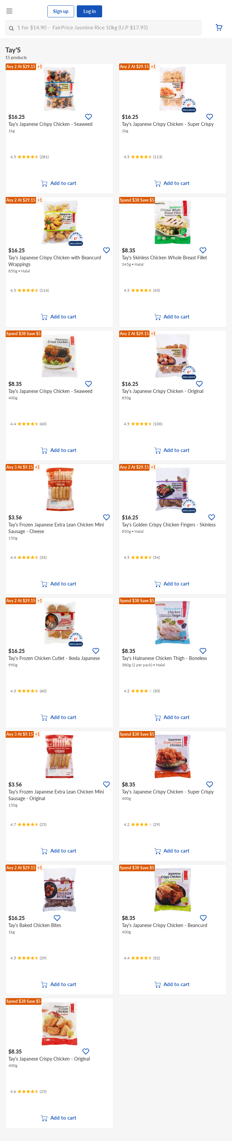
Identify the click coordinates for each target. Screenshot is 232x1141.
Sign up (60, 11)
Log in (89, 11)
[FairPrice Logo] (30, 11)
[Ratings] (29, 157)
